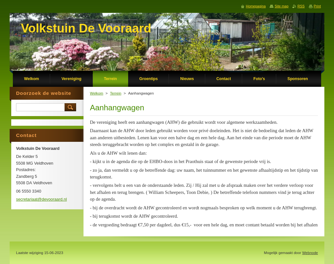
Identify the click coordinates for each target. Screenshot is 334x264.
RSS (300, 6)
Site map (281, 6)
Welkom (96, 93)
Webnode (310, 253)
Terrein (115, 93)
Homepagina (256, 6)
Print (317, 6)
